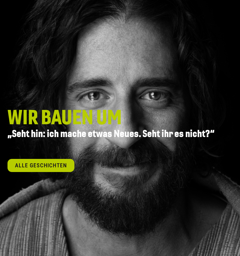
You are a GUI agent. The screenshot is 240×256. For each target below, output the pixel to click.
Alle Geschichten (41, 165)
